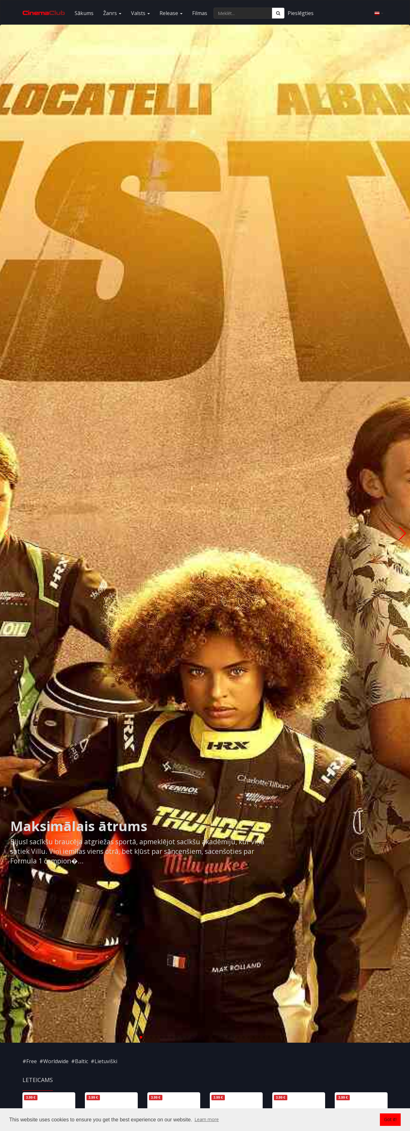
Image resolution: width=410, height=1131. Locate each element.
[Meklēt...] (243, 13)
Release (171, 13)
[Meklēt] (278, 13)
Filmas (199, 13)
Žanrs (112, 13)
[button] (141, 1037)
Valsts (140, 13)
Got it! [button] (390, 1119)
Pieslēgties (301, 13)
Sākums (84, 13)
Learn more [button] (206, 1119)
